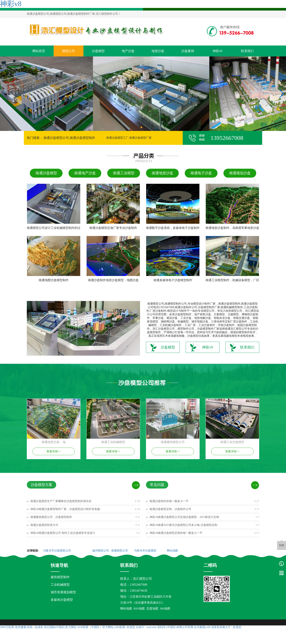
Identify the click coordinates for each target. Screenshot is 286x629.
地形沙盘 (158, 51)
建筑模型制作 (60, 577)
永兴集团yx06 (202, 627)
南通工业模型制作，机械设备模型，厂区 (232, 280)
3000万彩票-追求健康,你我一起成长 (21, 627)
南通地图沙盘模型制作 (54, 280)
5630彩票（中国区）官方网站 (95, 627)
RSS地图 (139, 608)
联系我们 (247, 51)
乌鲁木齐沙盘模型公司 (57, 550)
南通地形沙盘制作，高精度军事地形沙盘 (232, 227)
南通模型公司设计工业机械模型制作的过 (53, 227)
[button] (141, 127)
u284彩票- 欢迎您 (124, 627)
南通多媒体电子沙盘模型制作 (173, 280)
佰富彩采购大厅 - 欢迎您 (226, 627)
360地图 (165, 608)
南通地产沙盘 (85, 173)
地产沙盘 (128, 51)
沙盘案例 (187, 51)
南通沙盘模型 (46, 173)
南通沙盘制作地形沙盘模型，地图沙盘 (113, 280)
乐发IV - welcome (146, 627)
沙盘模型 (98, 51)
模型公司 (68, 51)
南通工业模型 (123, 173)
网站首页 (38, 51)
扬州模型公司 (101, 550)
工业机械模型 (60, 584)
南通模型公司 (120, 550)
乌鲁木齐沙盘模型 (145, 550)
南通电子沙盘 (201, 173)
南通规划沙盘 (240, 173)
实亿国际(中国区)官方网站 (60, 627)
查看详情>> (53, 451)
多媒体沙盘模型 (62, 599)
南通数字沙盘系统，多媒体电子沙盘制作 (173, 227)
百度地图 (152, 608)
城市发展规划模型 (63, 592)
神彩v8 (217, 51)
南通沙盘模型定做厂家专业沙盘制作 (113, 227)
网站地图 (173, 550)
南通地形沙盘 (162, 173)
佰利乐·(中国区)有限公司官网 (175, 627)
